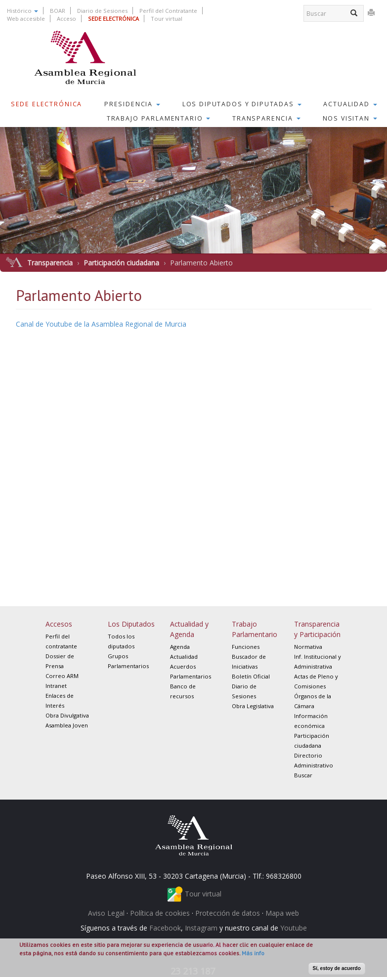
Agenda (180, 646)
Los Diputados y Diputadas (241, 104)
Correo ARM (62, 676)
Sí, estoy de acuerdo (337, 968)
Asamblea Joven (66, 725)
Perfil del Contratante (168, 10)
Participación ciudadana (121, 262)
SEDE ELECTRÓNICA (113, 18)
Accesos (58, 624)
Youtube (293, 928)
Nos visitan (350, 118)
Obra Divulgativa (67, 715)
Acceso (66, 18)
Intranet (56, 685)
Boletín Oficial (251, 676)
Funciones (245, 646)
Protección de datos (227, 913)
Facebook (165, 928)
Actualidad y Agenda (189, 629)
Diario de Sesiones (102, 10)
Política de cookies (160, 913)
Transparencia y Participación (317, 629)
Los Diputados (131, 624)
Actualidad (350, 104)
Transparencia (266, 118)
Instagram (201, 928)
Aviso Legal (106, 913)
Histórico (22, 10)
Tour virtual (166, 18)
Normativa (308, 646)
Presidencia (132, 104)
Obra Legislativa (253, 706)
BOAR (57, 10)
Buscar (303, 775)
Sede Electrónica (47, 104)
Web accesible (26, 18)
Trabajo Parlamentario (159, 118)
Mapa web (282, 913)
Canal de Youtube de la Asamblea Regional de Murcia (101, 324)
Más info (253, 953)
